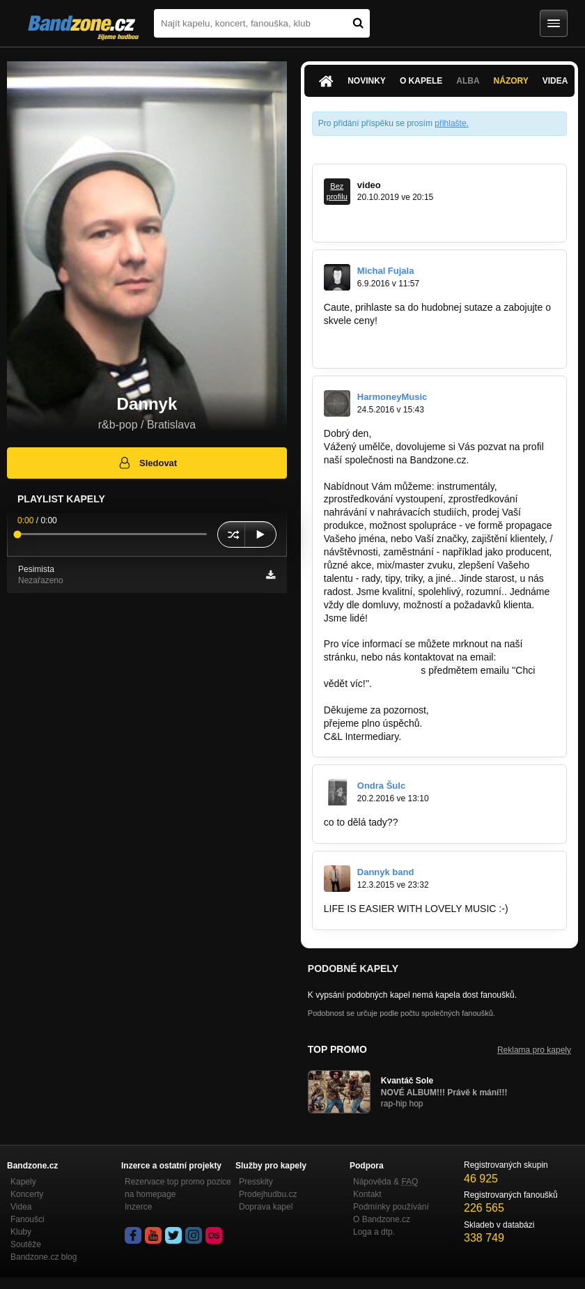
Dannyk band (385, 872)
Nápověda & (385, 1182)
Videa (555, 81)
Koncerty (26, 1194)
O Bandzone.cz (381, 1219)
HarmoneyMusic (392, 397)
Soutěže (25, 1244)
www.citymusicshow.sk (373, 333)
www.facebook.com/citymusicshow (399, 347)
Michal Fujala (385, 270)
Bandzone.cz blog (43, 1257)
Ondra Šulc (381, 785)
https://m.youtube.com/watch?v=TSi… (406, 221)
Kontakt (367, 1194)
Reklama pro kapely (534, 1050)
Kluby (20, 1232)
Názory (511, 81)
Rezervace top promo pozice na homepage (178, 1188)
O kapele (421, 81)
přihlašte (450, 123)
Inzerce (138, 1207)
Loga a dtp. (374, 1232)
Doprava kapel (265, 1207)
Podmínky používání (391, 1207)
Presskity (256, 1182)
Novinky (367, 81)
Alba (467, 81)
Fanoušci (27, 1219)
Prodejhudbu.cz (268, 1194)
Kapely (23, 1182)
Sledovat (147, 462)
